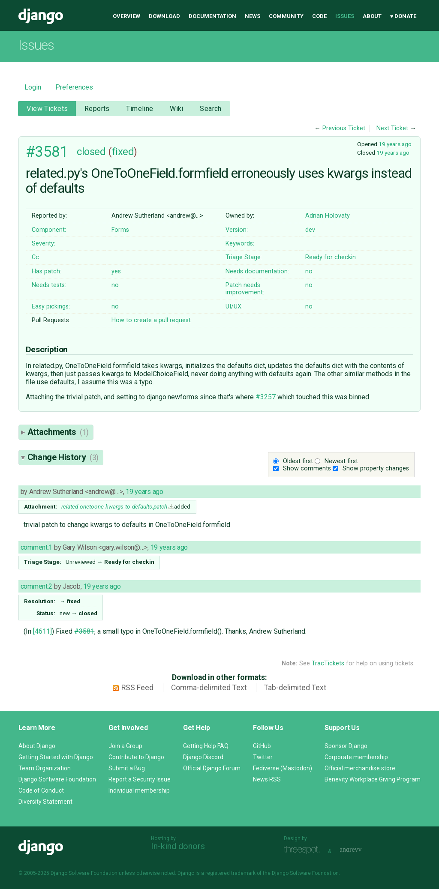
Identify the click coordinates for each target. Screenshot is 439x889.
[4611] (42, 631)
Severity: (43, 243)
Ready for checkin (330, 257)
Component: (49, 229)
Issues (344, 16)
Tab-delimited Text (295, 687)
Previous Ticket (343, 128)
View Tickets (47, 109)
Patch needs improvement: (245, 288)
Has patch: (46, 271)
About (372, 16)
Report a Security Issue (139, 779)
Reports (97, 109)
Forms (120, 229)
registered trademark (230, 873)
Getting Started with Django (55, 757)
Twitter (263, 757)
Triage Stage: (244, 257)
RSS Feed (137, 687)
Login (32, 87)
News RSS (267, 779)
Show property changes (376, 468)
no (309, 271)
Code (319, 16)
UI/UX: (234, 306)
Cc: (36, 257)
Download (164, 16)
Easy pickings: (51, 306)
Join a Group (125, 745)
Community (286, 16)
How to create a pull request (151, 320)
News (252, 16)
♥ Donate (403, 16)
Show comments (307, 468)
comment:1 (36, 547)
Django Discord (203, 757)
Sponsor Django (346, 745)
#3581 (47, 151)
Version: (237, 229)
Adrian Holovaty (327, 215)
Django (40, 16)
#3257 (266, 397)
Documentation (212, 16)
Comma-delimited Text (209, 687)
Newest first (341, 461)
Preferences (74, 87)
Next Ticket (392, 128)
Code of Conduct (41, 790)
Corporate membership (356, 757)
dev (310, 229)
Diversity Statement (45, 801)
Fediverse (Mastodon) (282, 768)
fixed (123, 152)
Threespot (304, 850)
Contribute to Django (136, 757)
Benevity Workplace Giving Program (373, 779)
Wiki (176, 109)
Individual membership (139, 790)
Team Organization (44, 768)
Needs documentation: (257, 271)
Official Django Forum (212, 768)
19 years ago (395, 144)
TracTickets (328, 663)
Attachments (58, 432)
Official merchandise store (360, 768)
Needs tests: (49, 285)
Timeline (139, 109)
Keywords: (240, 243)
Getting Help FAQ (206, 745)
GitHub (262, 745)
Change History (63, 457)
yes (116, 271)
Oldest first (298, 461)
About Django (36, 745)
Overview (126, 16)
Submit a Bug (126, 768)
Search (211, 109)
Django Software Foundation (57, 779)
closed (91, 152)
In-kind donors (178, 846)
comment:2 (36, 586)
